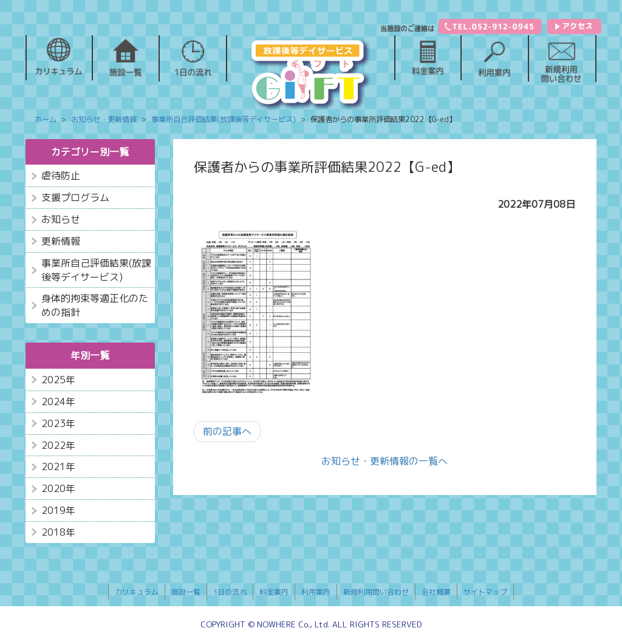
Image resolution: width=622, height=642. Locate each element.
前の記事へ (227, 431)
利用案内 (315, 592)
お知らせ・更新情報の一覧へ (384, 461)
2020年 (58, 488)
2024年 (58, 401)
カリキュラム (137, 592)
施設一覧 (185, 592)
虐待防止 (60, 175)
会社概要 (436, 592)
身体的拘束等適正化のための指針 (94, 305)
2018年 (58, 532)
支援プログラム (75, 197)
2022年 (58, 445)
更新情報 (60, 241)
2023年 (58, 423)
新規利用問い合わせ (376, 592)
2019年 (58, 510)
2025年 (58, 379)
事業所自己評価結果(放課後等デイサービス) (96, 270)
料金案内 (274, 592)
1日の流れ (230, 592)
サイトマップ (485, 592)
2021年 (58, 466)
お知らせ (60, 219)
